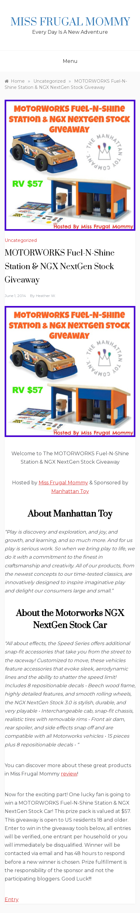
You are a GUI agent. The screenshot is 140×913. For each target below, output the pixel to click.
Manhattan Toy (70, 491)
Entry (12, 899)
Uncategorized (21, 240)
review (69, 774)
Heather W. (46, 295)
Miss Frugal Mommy (70, 22)
